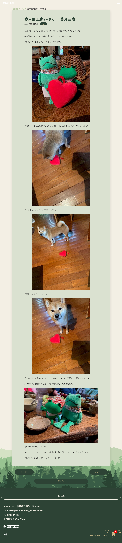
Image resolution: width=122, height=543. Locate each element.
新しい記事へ (24, 472)
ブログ (43, 24)
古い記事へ (98, 472)
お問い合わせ (61, 496)
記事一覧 (61, 481)
